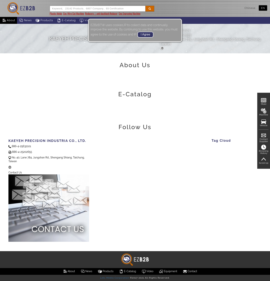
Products (44, 20)
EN (263, 7)
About (8, 20)
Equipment (168, 271)
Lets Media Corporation (114, 277)
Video (86, 20)
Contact (190, 271)
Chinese (250, 7)
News (25, 20)
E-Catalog (66, 20)
